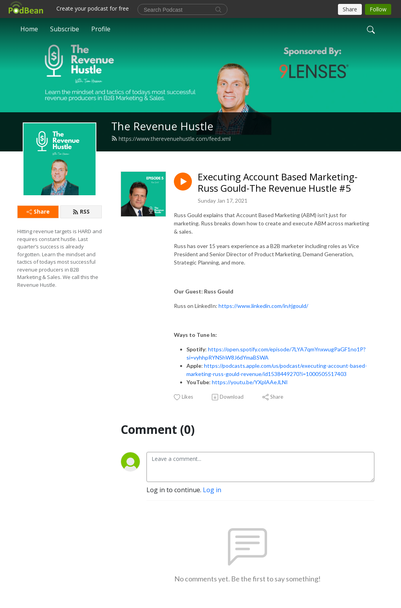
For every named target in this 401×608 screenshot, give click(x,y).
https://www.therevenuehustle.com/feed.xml (171, 138)
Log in (212, 490)
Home (29, 29)
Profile (100, 29)
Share (38, 211)
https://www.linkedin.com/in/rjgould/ (263, 305)
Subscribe (64, 29)
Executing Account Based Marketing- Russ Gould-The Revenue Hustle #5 (278, 182)
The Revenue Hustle (162, 126)
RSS (81, 211)
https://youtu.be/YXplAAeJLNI (250, 382)
